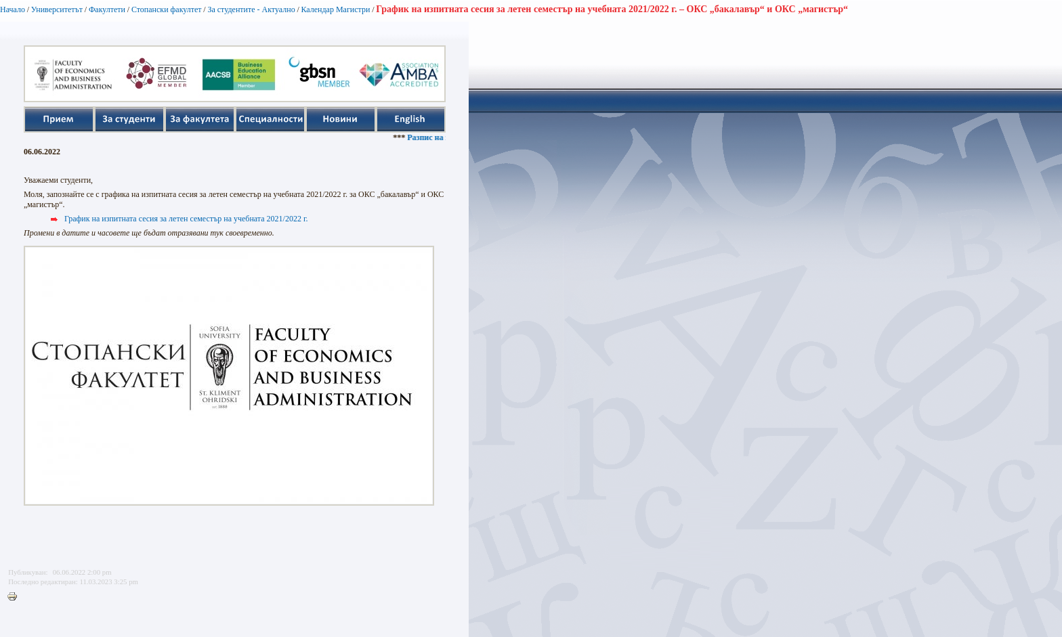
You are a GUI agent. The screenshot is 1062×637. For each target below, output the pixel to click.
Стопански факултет (166, 9)
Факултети (107, 9)
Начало (12, 9)
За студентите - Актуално (251, 9)
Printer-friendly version (15, 597)
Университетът (57, 9)
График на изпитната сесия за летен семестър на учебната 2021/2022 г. (186, 218)
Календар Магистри (335, 9)
